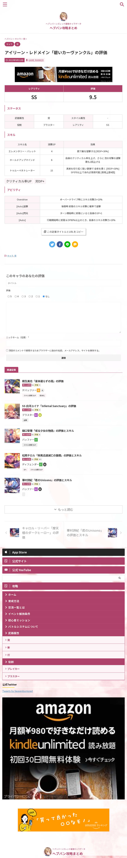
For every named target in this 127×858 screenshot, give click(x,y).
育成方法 (13, 601)
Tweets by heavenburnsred (17, 696)
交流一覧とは (16, 607)
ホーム (12, 594)
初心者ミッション (19, 620)
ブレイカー (14, 672)
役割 (11, 665)
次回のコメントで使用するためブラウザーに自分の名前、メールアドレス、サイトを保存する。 (55, 350)
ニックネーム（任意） (17, 337)
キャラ (10, 255)
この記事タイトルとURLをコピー (63, 231)
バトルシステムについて (23, 626)
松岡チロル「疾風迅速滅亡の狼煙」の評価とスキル (53, 455)
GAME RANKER (36, 60)
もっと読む (65, 509)
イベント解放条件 (19, 614)
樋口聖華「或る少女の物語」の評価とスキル (49, 431)
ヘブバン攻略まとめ (63, 28)
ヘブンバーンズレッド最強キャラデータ (68, 844)
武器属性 (13, 633)
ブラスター (14, 680)
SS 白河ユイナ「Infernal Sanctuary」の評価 (50, 406)
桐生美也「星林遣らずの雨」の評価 (44, 381)
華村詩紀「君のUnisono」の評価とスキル (48, 480)
